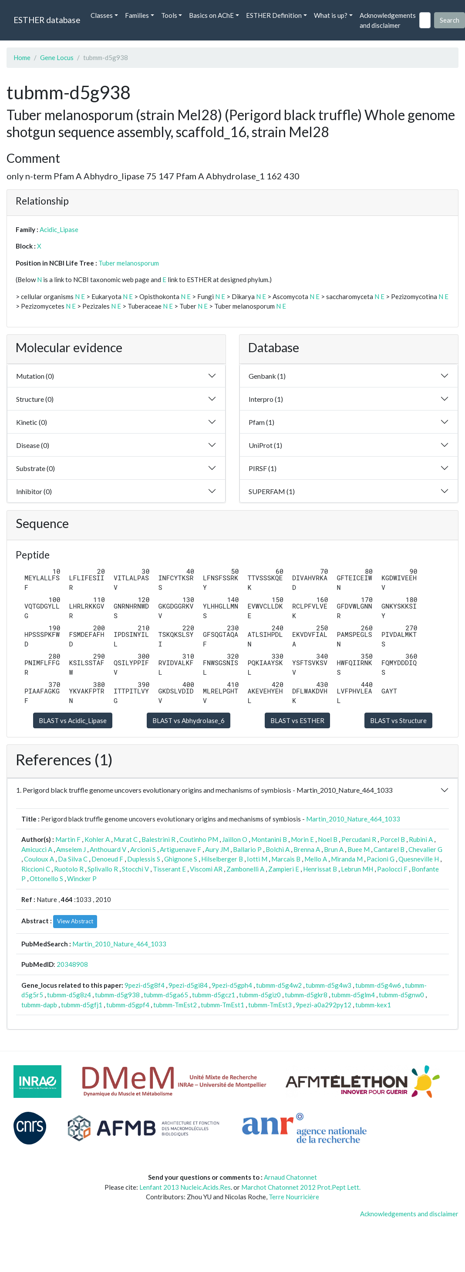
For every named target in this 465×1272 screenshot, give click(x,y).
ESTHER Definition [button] (274, 15)
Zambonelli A (245, 869)
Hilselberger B (222, 859)
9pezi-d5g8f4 (145, 985)
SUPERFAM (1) (272, 491)
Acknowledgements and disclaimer (388, 20)
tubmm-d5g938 (117, 995)
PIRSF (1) (262, 468)
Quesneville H (418, 859)
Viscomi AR (206, 869)
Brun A (334, 849)
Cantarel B (389, 849)
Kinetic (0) (31, 422)
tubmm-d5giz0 (260, 995)
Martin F (68, 839)
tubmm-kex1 (373, 1005)
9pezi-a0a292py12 (323, 1005)
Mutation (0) (35, 376)
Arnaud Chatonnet (290, 1177)
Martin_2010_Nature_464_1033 (353, 819)
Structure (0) (35, 399)
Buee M (358, 849)
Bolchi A (278, 849)
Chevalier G (425, 849)
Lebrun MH (357, 869)
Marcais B (285, 859)
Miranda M (347, 859)
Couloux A (39, 859)
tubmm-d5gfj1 (81, 1005)
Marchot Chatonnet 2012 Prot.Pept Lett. (301, 1187)
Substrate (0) (35, 468)
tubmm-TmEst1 (222, 1005)
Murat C (126, 839)
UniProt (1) (265, 445)
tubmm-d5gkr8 (306, 995)
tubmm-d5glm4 (353, 995)
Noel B (327, 839)
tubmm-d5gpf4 (127, 1005)
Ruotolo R (69, 869)
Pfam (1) (261, 422)
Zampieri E (283, 869)
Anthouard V (108, 849)
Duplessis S (143, 859)
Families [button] (137, 15)
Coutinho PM (198, 839)
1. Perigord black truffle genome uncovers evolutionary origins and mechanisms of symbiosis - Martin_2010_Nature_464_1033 (204, 790)
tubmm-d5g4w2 (279, 985)
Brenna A (306, 849)
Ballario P (247, 849)
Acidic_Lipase (59, 229)
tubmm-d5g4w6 (378, 985)
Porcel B (392, 839)
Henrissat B (320, 869)
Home (21, 57)
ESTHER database (46, 20)
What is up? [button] (330, 15)
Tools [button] (169, 15)
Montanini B (269, 839)
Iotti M (257, 859)
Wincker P (82, 878)
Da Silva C (73, 859)
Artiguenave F (180, 849)
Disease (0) (32, 445)
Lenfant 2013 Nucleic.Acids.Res (185, 1187)
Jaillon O (234, 839)
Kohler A (97, 839)
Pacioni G (380, 859)
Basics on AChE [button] (211, 15)
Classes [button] (102, 15)
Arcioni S (143, 849)
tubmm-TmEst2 (175, 1005)
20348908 (72, 964)
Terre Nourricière (294, 1197)
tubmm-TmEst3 (270, 1005)
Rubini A (421, 839)
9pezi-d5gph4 (232, 985)
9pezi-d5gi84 (188, 985)
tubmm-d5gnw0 (401, 995)
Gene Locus (57, 57)
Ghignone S (180, 859)
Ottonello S (46, 878)
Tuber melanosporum (128, 263)
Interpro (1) (266, 399)
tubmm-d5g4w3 (328, 985)
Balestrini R (158, 839)
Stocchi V (135, 869)
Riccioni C (35, 869)
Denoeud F (107, 859)
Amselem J (71, 849)
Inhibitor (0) (34, 491)
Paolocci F (392, 869)
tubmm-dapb (39, 1005)
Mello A (315, 859)
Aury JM (217, 849)
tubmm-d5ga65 (166, 995)
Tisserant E (169, 869)
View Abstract (75, 921)
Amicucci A (36, 849)
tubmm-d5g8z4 (69, 995)
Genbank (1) (267, 376)
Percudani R (358, 839)
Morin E (302, 839)
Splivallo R (103, 869)
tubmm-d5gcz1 (213, 995)
